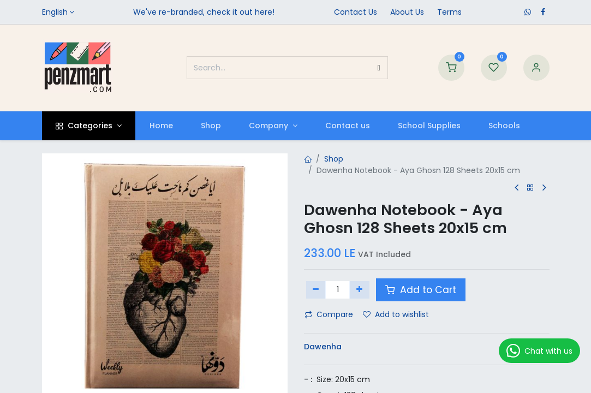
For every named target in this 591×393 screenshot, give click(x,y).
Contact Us (355, 12)
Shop (333, 158)
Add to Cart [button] (420, 289)
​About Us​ (407, 12)
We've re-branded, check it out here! (203, 12)
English (55, 12)
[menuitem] (161, 125)
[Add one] (359, 290)
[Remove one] (316, 290)
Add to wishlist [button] (396, 314)
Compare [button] (329, 314)
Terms (449, 12)
